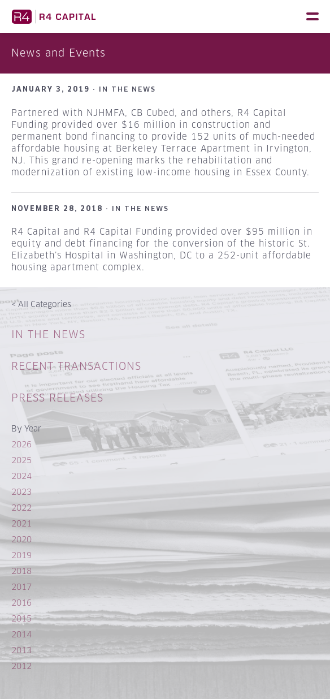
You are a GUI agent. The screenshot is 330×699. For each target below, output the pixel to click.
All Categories (41, 304)
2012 (21, 666)
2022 (21, 507)
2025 (21, 460)
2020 (21, 539)
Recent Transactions (76, 366)
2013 (21, 650)
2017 (21, 587)
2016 (21, 602)
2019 (21, 555)
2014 (21, 634)
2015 (21, 618)
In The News (48, 334)
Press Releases (57, 398)
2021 (21, 523)
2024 (21, 476)
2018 (21, 571)
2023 (21, 492)
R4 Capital (53, 16)
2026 (21, 444)
